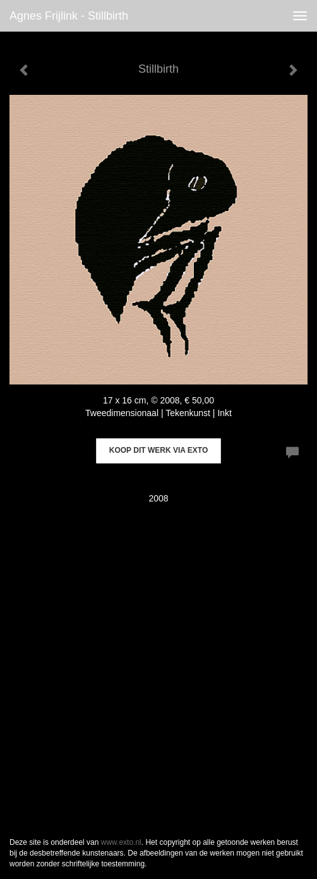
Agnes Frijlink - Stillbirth (68, 15)
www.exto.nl (121, 842)
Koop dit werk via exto (158, 450)
